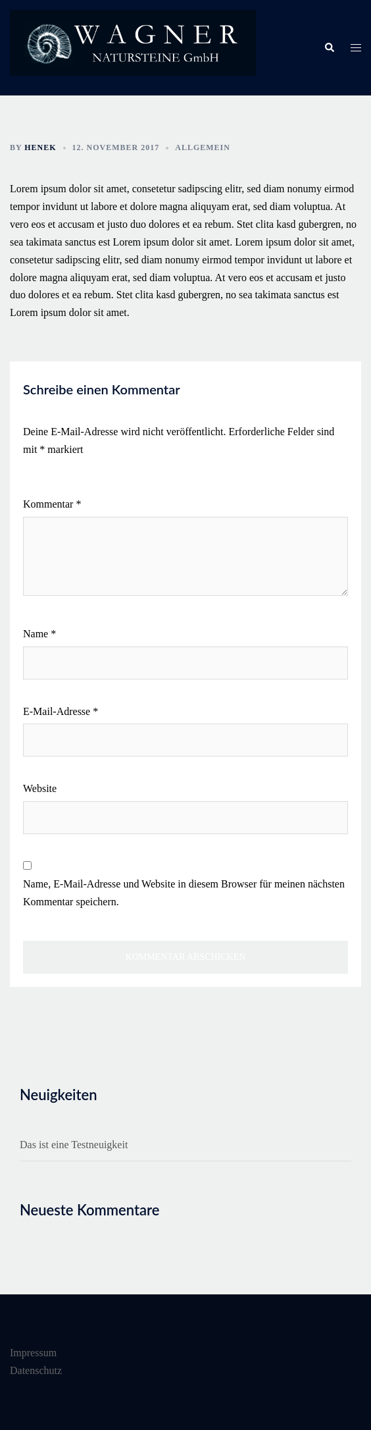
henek (40, 147)
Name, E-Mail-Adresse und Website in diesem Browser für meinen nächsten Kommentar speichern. (184, 892)
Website (40, 788)
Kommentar (52, 504)
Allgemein (202, 147)
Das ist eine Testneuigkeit (74, 1144)
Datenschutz (36, 1370)
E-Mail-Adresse (60, 711)
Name (39, 633)
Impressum (33, 1352)
